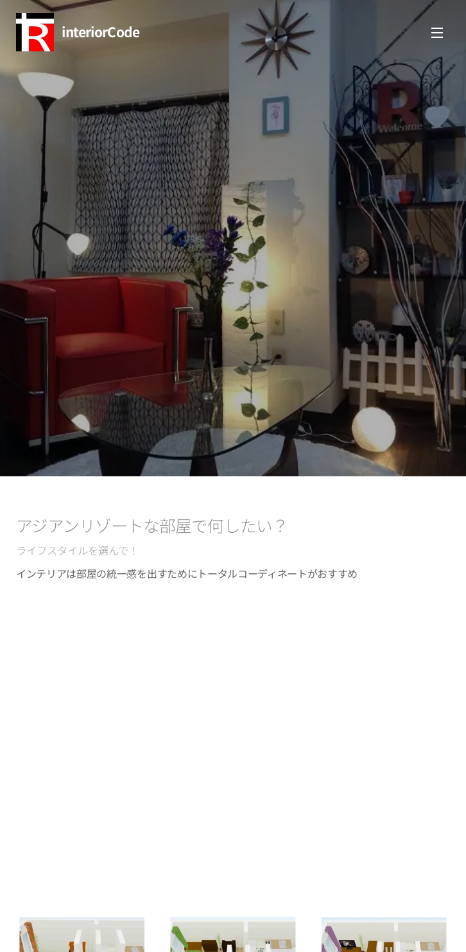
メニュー (437, 32)
